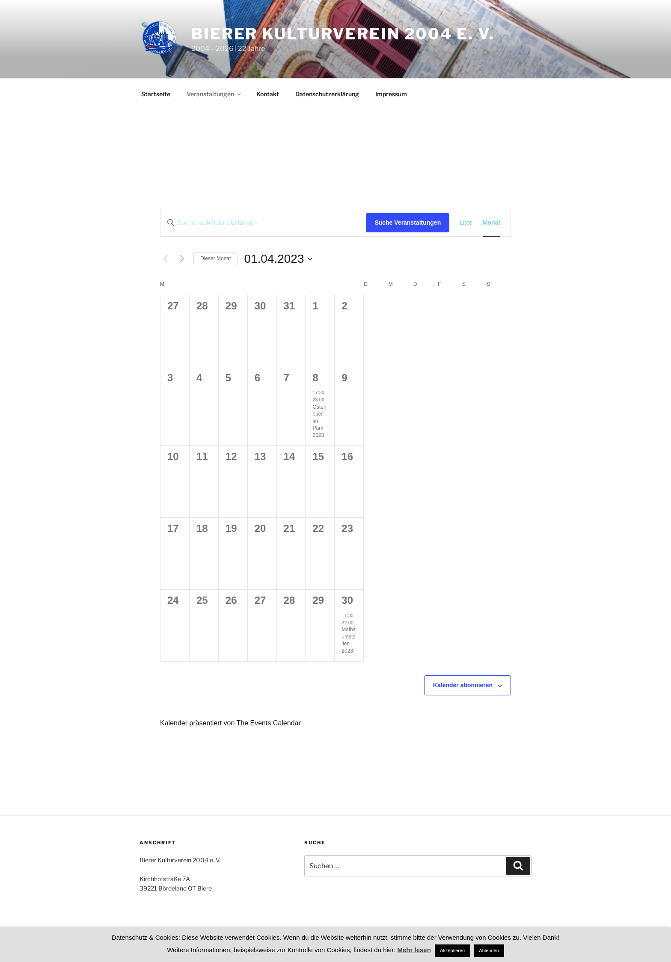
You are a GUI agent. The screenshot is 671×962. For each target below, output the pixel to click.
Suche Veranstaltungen (407, 222)
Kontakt (267, 94)
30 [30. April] (347, 600)
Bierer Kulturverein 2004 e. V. (342, 33)
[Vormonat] (165, 259)
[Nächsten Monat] (182, 259)
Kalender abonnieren (463, 685)
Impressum (391, 94)
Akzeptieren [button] (452, 950)
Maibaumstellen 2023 (348, 640)
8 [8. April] (315, 377)
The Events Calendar (268, 723)
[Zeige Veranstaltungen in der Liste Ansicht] (466, 222)
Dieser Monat (215, 258)
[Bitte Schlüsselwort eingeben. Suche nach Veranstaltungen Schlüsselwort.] (263, 222)
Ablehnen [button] (489, 950)
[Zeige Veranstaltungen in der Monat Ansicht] (491, 222)
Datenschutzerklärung (327, 94)
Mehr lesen (414, 949)
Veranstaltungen (214, 94)
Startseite (155, 94)
